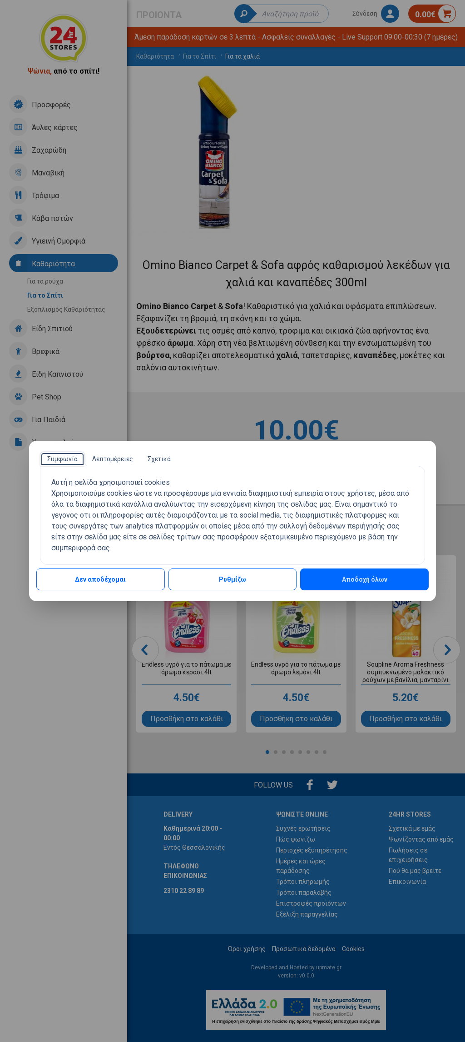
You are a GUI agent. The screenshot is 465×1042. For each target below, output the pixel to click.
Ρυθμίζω (232, 579)
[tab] (62, 459)
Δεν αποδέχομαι (100, 579)
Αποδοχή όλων (364, 579)
